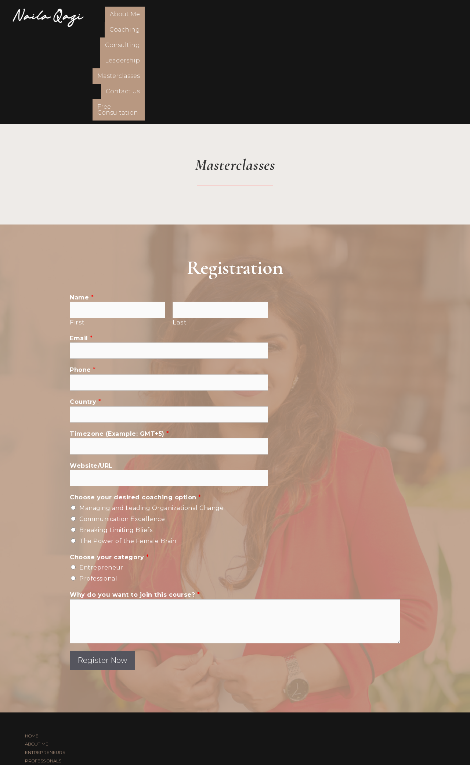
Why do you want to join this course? (135, 503)
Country (85, 310)
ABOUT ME (36, 652)
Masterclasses (322, 17)
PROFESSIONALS (43, 669)
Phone (83, 278)
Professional (98, 487)
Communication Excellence (122, 427)
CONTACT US (39, 719)
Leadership (274, 17)
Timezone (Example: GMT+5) (119, 342)
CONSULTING (39, 686)
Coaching (187, 17)
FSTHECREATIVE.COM (258, 742)
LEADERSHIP (39, 694)
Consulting (229, 17)
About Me (148, 17)
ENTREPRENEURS (45, 661)
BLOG (31, 711)
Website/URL (91, 373)
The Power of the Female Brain (128, 449)
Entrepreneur (101, 476)
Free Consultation (425, 17)
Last (180, 230)
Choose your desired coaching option (135, 405)
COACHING (36, 677)
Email (81, 246)
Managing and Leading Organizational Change (151, 416)
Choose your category (109, 465)
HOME (32, 644)
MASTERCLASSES (43, 702)
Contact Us (370, 17)
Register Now (102, 568)
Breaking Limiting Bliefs (115, 438)
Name (82, 205)
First (77, 230)
